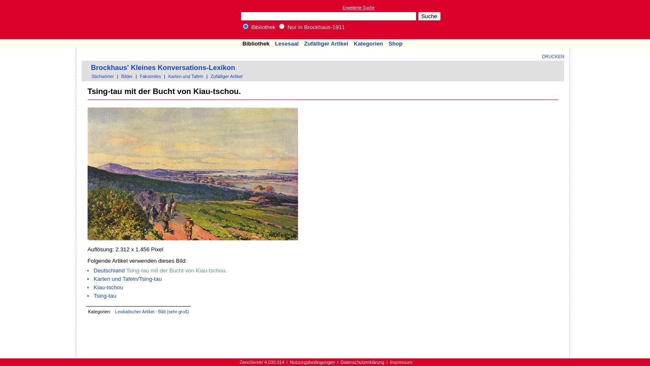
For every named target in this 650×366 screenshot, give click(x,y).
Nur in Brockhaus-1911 (312, 27)
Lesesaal (286, 43)
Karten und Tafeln (185, 76)
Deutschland (109, 270)
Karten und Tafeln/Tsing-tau (127, 279)
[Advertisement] (611, 19)
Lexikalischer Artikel (135, 311)
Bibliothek (259, 27)
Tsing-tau (104, 296)
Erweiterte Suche (359, 7)
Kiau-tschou (108, 287)
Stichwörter (102, 76)
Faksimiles (150, 76)
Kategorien (368, 43)
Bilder (127, 76)
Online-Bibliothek (40, 19)
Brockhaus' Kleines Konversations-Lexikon (163, 68)
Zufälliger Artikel (326, 43)
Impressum (401, 362)
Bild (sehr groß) (173, 311)
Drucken (553, 56)
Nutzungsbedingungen (312, 362)
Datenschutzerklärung (362, 362)
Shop (395, 43)
